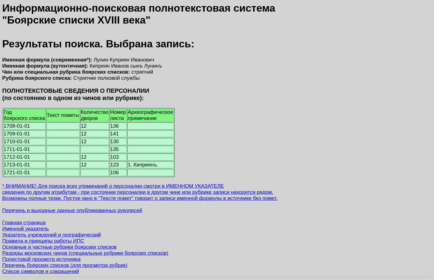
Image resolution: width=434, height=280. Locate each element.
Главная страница (24, 222)
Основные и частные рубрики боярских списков (59, 247)
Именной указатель (25, 229)
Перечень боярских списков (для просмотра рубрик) (65, 265)
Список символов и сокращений (40, 271)
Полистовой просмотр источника (41, 259)
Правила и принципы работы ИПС (43, 241)
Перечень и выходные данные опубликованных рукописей (72, 210)
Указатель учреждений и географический (51, 235)
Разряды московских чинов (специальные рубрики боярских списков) (85, 253)
